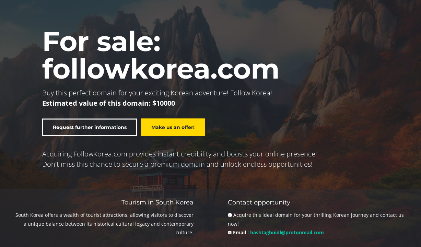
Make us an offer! (173, 128)
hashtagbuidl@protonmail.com (287, 232)
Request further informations (90, 128)
